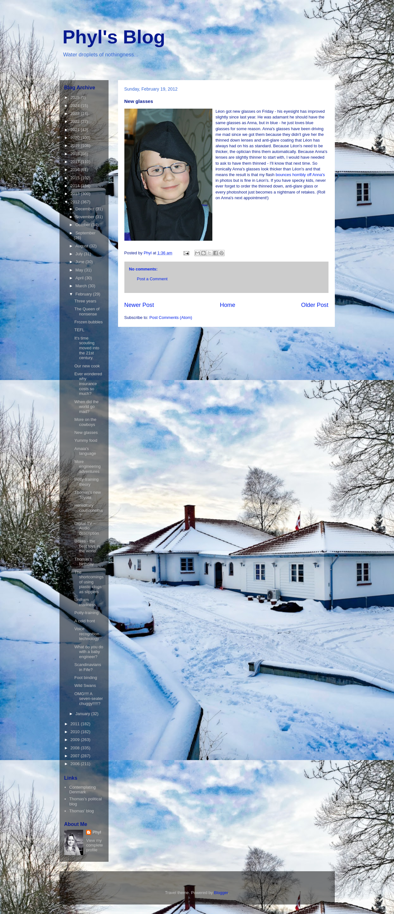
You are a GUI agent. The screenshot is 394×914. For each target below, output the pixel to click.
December (85, 208)
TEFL (79, 329)
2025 (76, 97)
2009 (76, 739)
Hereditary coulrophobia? (88, 510)
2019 (76, 145)
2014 (76, 185)
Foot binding (85, 677)
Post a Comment (152, 278)
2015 (76, 177)
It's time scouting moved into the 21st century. (86, 348)
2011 (76, 723)
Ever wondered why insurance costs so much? (88, 383)
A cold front (84, 621)
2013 (76, 193)
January (83, 713)
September (85, 233)
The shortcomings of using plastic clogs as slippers (88, 582)
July (79, 253)
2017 (76, 161)
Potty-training (86, 612)
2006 (76, 763)
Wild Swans (85, 685)
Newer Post (139, 305)
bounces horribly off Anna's (299, 174)
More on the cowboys (85, 422)
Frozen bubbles (88, 322)
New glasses (86, 432)
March (81, 285)
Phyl (96, 832)
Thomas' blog (81, 811)
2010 (76, 731)
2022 (76, 121)
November (85, 216)
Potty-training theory (86, 482)
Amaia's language (85, 451)
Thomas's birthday (84, 562)
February (84, 294)
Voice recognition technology (86, 633)
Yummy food (85, 440)
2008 (76, 748)
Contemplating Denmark (82, 790)
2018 (76, 153)
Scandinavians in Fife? (87, 667)
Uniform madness (85, 602)
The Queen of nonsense (87, 311)
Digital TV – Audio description (86, 528)
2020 (76, 137)
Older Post (314, 305)
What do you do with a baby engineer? (88, 651)
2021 (76, 129)
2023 (76, 113)
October (83, 224)
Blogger (221, 892)
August (82, 246)
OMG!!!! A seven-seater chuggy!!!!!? (88, 698)
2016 (76, 169)
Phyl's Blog (114, 37)
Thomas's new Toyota (87, 495)
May (79, 270)
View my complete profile (94, 845)
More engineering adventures (87, 466)
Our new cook (87, 366)
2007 (76, 755)
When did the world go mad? (86, 406)
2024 (76, 105)
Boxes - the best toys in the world (87, 546)
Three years (85, 301)
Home (227, 305)
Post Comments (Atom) (170, 317)
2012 (76, 202)
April (80, 278)
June (80, 261)
